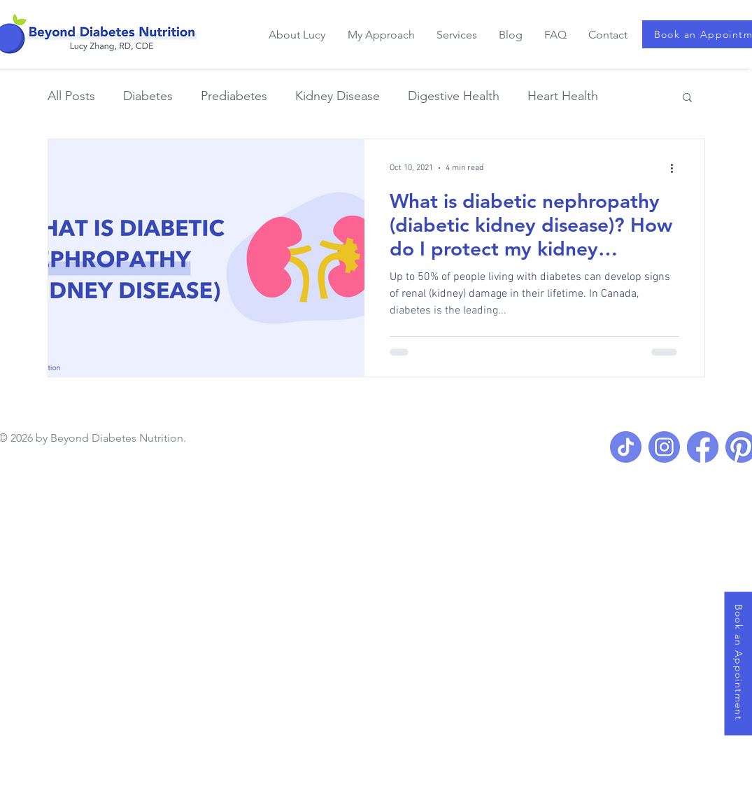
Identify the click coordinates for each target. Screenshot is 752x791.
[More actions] (677, 168)
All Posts (71, 96)
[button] (687, 98)
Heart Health (562, 96)
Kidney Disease (337, 96)
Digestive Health (453, 96)
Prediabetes (234, 96)
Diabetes (148, 96)
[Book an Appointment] (738, 663)
